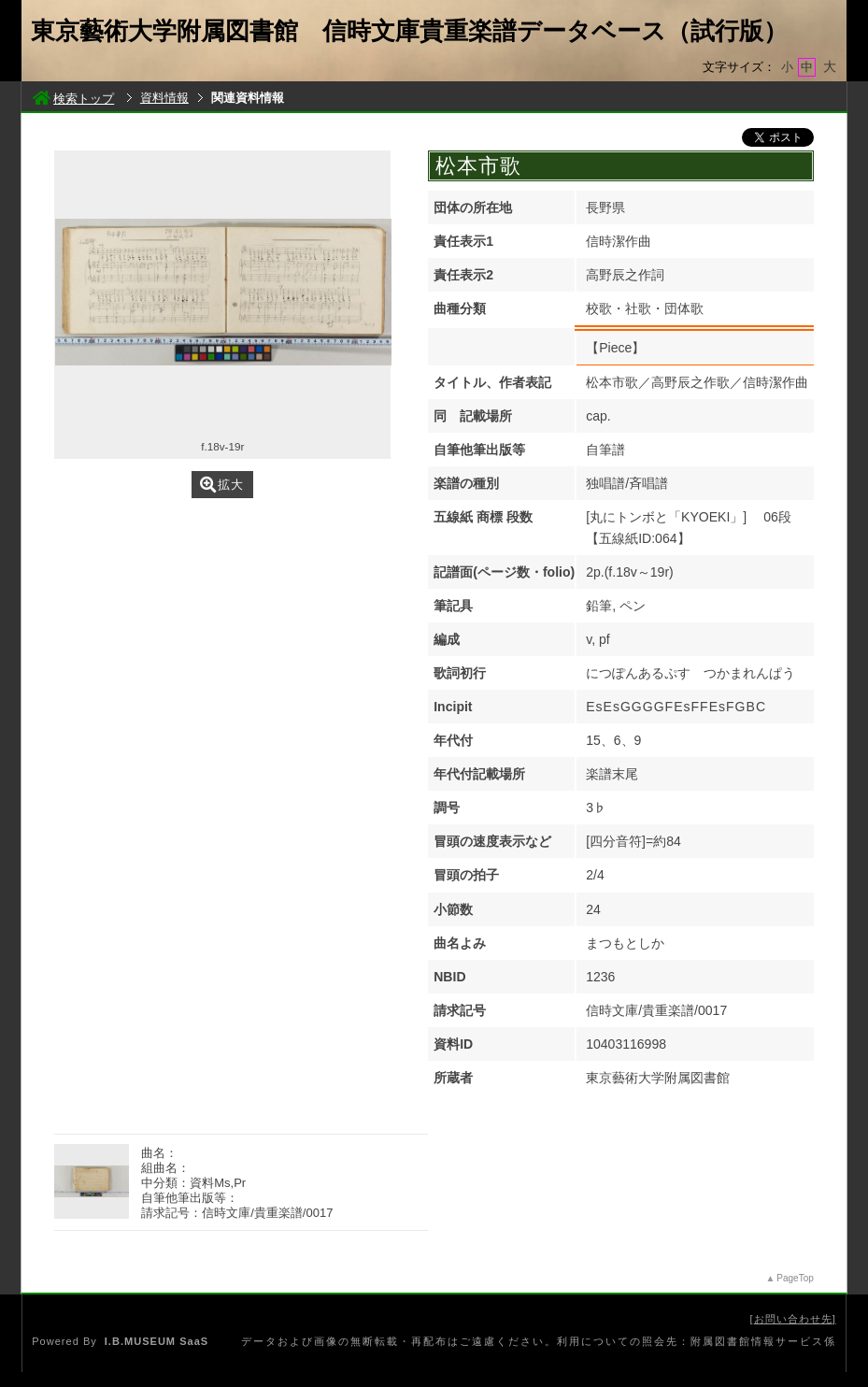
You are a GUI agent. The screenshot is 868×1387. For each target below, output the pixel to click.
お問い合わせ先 (793, 1318)
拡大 (222, 485)
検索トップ (73, 99)
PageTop (794, 1278)
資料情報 (164, 98)
